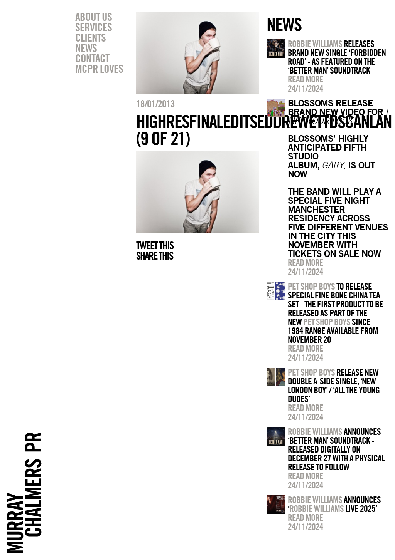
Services (93, 27)
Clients (90, 37)
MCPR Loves (99, 68)
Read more (305, 79)
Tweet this (154, 245)
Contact (92, 58)
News (86, 48)
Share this (154, 255)
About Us (93, 16)
